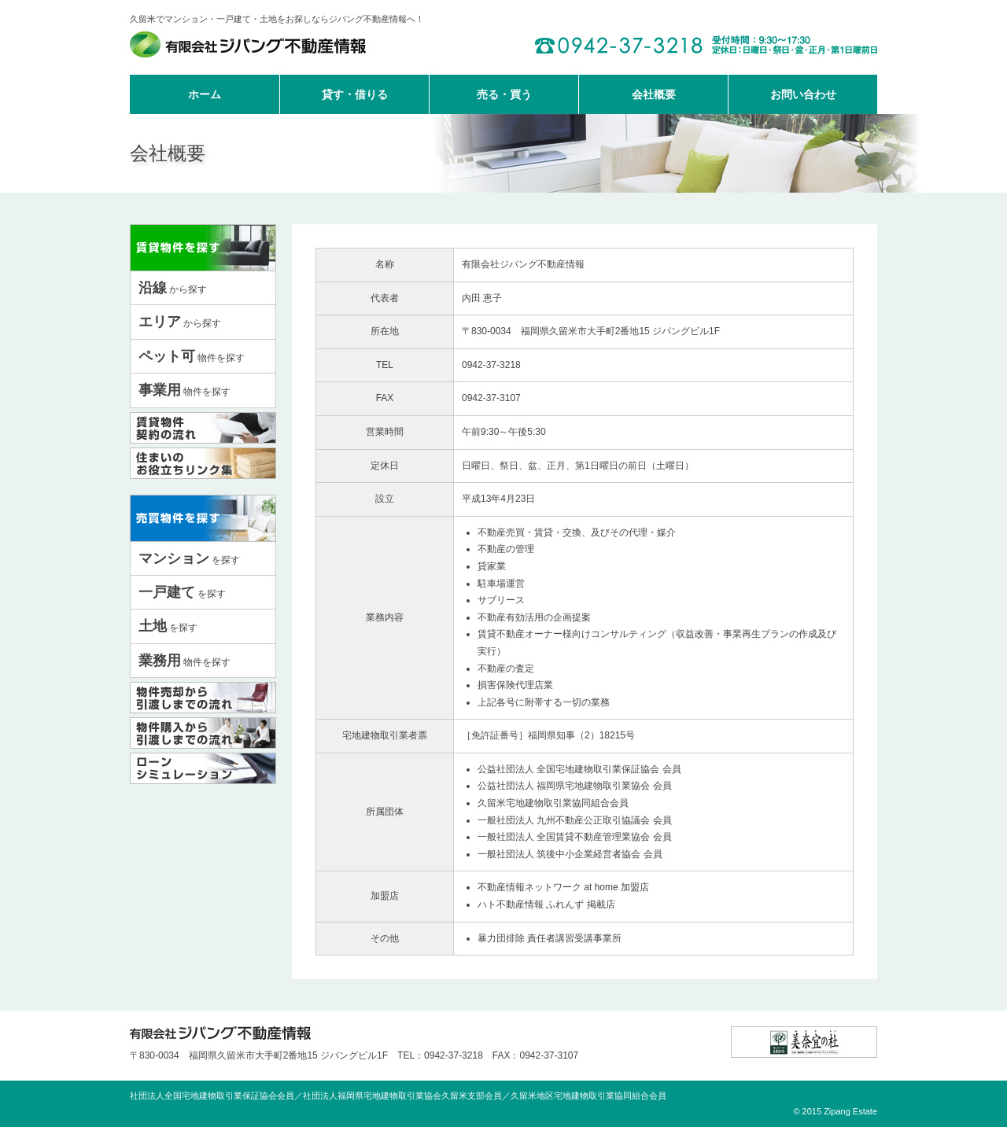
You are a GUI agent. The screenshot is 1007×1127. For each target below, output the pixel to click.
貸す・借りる (355, 94)
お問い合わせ (803, 94)
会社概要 (654, 94)
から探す (172, 287)
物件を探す (191, 356)
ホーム (204, 94)
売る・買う (504, 94)
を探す (189, 558)
